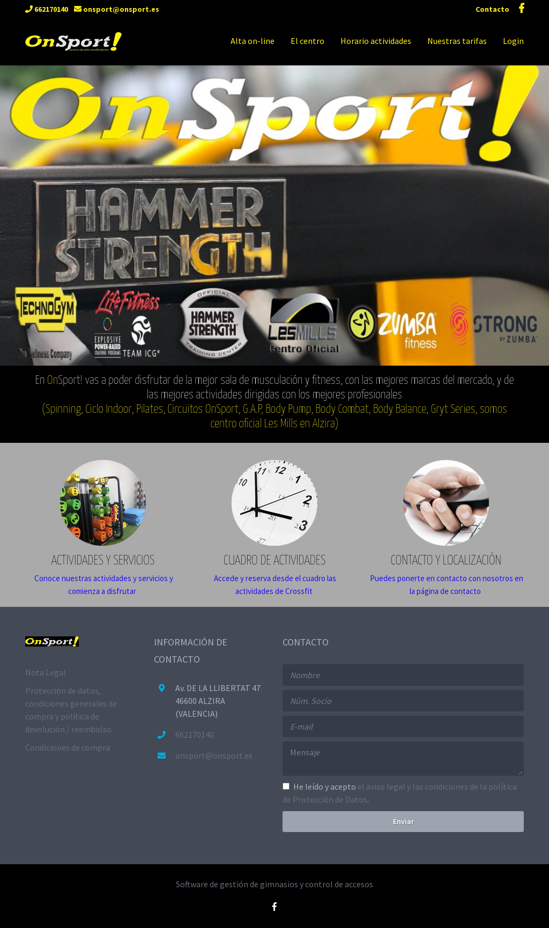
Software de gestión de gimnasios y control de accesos (274, 884)
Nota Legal (45, 672)
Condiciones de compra (67, 747)
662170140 (46, 9)
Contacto (493, 9)
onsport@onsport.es (116, 9)
